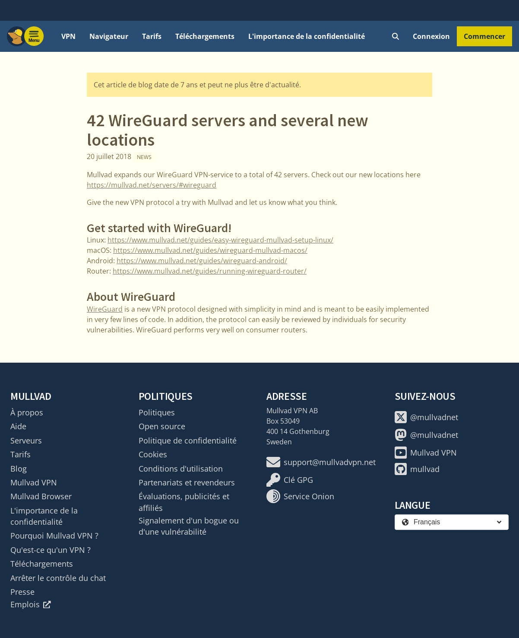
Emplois (30, 604)
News (144, 157)
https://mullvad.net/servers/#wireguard (151, 185)
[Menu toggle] (34, 36)
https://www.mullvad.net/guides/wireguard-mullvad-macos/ (210, 250)
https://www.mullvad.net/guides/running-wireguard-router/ (210, 271)
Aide (18, 426)
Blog (18, 468)
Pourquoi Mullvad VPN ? (54, 535)
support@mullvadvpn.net (321, 462)
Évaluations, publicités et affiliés (184, 502)
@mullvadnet (426, 417)
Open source (162, 426)
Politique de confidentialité (188, 440)
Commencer (484, 36)
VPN (68, 36)
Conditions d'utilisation (181, 468)
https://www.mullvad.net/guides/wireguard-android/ (202, 260)
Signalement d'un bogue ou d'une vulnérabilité (189, 526)
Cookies (153, 454)
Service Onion (300, 496)
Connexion (431, 36)
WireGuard (105, 309)
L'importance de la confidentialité (306, 36)
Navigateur (108, 36)
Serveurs (26, 440)
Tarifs (151, 36)
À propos (26, 412)
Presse (22, 592)
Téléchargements (204, 36)
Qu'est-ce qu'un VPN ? (50, 550)
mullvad (417, 469)
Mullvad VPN (33, 482)
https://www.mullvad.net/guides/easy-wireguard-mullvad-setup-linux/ (220, 240)
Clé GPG (289, 480)
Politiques (157, 412)
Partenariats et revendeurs (187, 482)
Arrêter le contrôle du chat (58, 578)
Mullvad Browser (41, 496)
